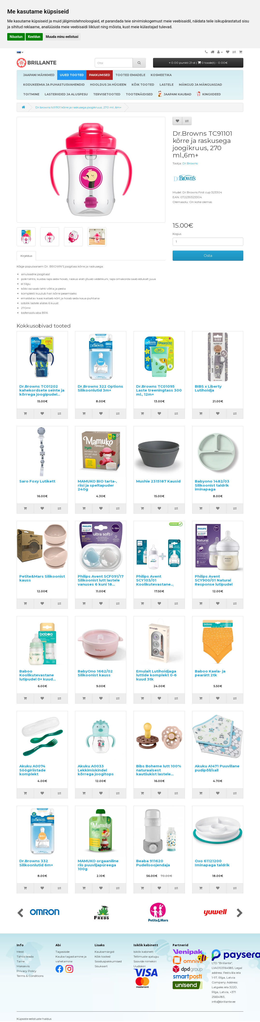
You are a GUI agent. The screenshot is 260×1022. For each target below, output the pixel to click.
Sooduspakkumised (108, 961)
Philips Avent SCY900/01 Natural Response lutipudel (213, 580)
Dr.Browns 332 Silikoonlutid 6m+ (36, 863)
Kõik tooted (102, 956)
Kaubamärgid (104, 951)
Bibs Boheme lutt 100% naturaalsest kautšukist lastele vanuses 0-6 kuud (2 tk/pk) (158, 774)
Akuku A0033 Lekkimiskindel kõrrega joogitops (96, 770)
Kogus (177, 234)
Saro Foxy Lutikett (37, 481)
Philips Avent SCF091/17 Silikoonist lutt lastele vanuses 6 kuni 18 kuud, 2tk (101, 582)
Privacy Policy (26, 971)
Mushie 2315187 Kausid (158, 481)
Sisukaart (101, 966)
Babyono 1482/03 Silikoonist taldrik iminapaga (212, 485)
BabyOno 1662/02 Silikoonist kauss (95, 673)
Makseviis (23, 966)
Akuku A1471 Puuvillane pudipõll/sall (217, 768)
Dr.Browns (190, 163)
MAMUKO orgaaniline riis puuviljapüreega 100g (98, 865)
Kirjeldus (26, 256)
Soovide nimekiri (145, 961)
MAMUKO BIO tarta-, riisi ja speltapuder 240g (97, 485)
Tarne (21, 961)
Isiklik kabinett (144, 951)
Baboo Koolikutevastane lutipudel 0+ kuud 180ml (36, 677)
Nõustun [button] (16, 37)
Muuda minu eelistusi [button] (62, 37)
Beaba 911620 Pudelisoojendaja (153, 863)
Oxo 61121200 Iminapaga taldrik (212, 863)
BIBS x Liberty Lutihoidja (208, 388)
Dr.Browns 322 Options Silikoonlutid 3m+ (100, 388)
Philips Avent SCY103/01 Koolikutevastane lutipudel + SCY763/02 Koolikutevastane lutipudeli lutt (157, 586)
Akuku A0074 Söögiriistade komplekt (32, 770)
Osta (208, 255)
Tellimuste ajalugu (146, 956)
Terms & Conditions (30, 976)
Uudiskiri (140, 966)
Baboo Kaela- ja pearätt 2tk (210, 673)
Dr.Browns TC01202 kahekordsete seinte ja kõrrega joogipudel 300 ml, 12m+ (41, 392)
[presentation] (20, 913)
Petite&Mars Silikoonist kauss (42, 578)
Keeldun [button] (34, 37)
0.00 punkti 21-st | (198, 62)
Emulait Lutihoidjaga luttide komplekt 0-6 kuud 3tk (156, 675)
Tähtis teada (25, 956)
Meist (20, 951)
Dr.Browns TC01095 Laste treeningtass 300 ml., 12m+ (159, 390)
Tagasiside (63, 951)
